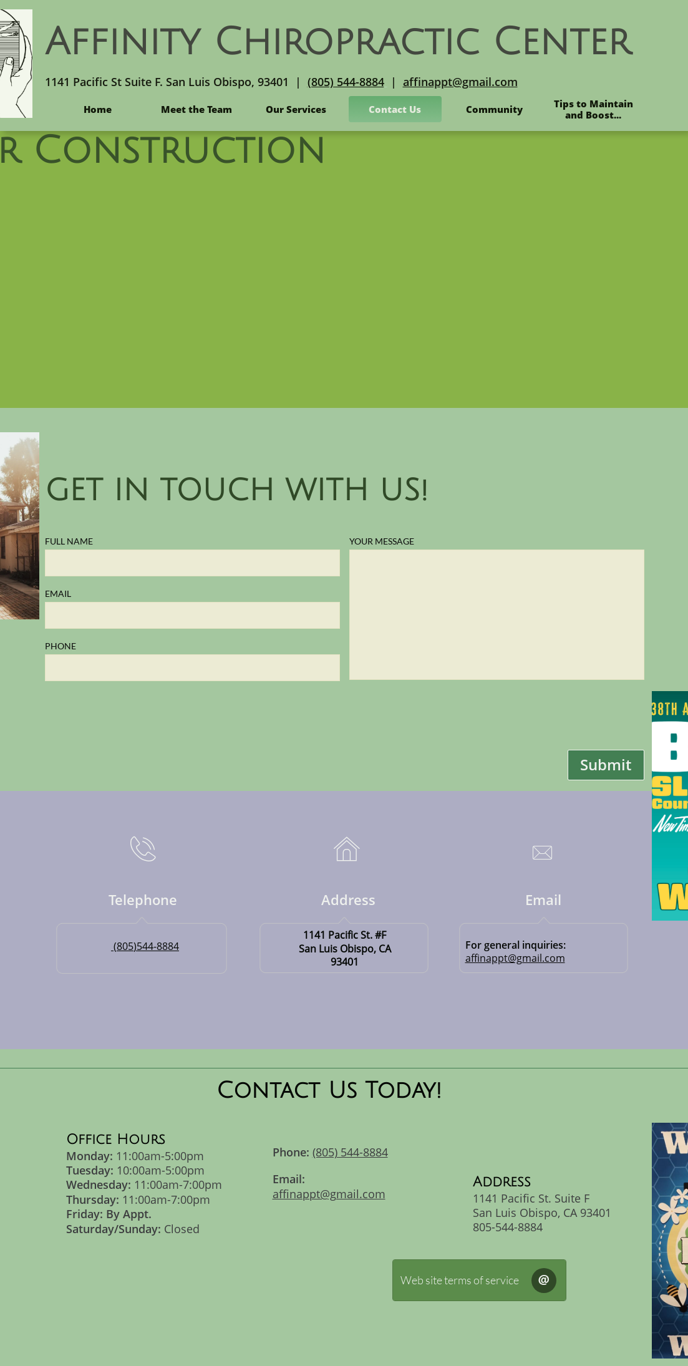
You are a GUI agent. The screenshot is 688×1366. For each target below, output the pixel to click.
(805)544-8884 (146, 946)
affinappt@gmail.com (460, 81)
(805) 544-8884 (346, 81)
